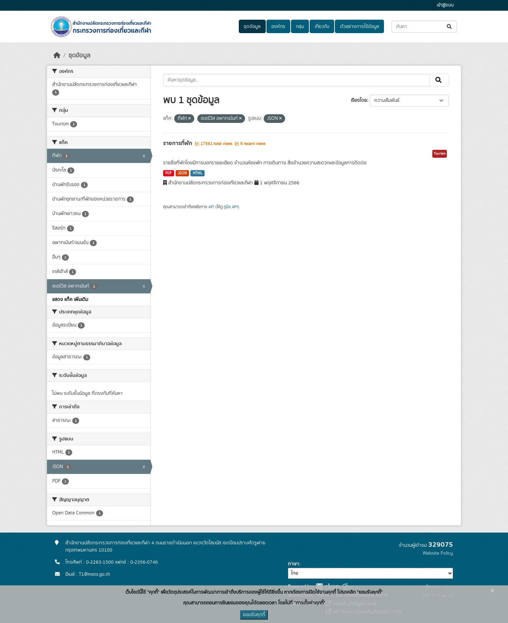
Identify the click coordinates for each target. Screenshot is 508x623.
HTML (198, 173)
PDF (168, 173)
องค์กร (278, 26)
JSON (182, 173)
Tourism (439, 153)
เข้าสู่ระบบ (445, 5)
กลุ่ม (300, 26)
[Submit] (449, 27)
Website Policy (438, 553)
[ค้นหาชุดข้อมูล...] (424, 27)
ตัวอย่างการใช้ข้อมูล (359, 26)
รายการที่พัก (178, 143)
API (211, 207)
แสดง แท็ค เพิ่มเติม (70, 299)
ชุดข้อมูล (252, 26)
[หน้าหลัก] (57, 55)
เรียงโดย (359, 100)
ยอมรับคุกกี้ (254, 614)
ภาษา (293, 564)
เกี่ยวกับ (322, 26)
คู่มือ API (231, 207)
